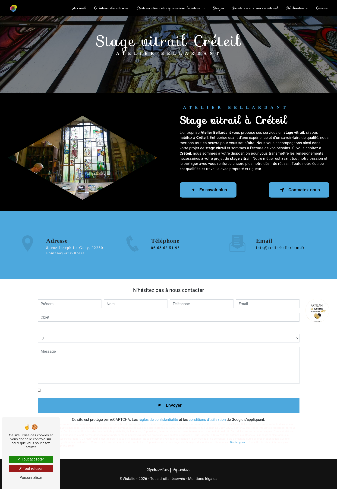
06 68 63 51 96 (165, 259)
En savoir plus (208, 190)
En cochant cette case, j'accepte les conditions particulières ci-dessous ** (102, 390)
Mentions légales (202, 478)
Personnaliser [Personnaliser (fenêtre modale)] (30, 477)
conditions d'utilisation (207, 419)
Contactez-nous (299, 190)
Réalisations (297, 8)
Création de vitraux (111, 8)
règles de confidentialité (158, 419)
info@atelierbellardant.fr (280, 236)
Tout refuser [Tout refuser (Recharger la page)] (31, 468)
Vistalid (129, 478)
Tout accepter (31, 459)
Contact (322, 8)
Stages (218, 8)
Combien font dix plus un (58, 329)
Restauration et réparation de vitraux (170, 8)
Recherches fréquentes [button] (168, 470)
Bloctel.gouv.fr (238, 442)
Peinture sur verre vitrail (255, 8)
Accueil (79, 8)
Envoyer (174, 405)
